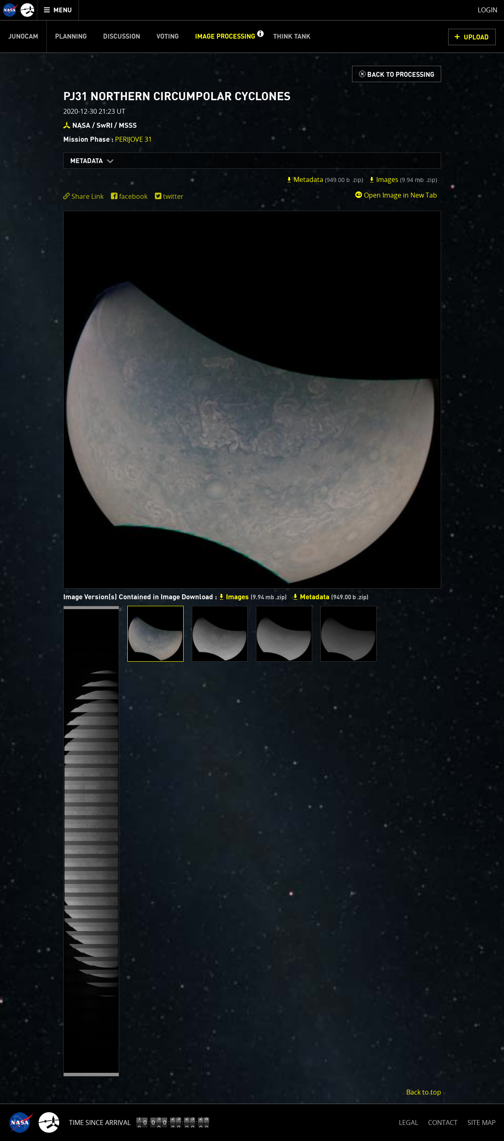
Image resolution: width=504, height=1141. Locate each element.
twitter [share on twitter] (173, 196)
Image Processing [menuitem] (225, 36)
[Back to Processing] (396, 74)
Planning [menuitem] (71, 36)
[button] (260, 37)
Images (403, 179)
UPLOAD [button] (476, 37)
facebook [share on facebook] (133, 196)
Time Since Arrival (100, 1122)
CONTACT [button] (443, 1122)
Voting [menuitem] (167, 36)
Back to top (423, 1092)
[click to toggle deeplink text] (85, 196)
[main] (252, 570)
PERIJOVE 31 (133, 139)
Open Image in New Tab (396, 195)
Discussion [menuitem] (121, 36)
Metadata (86, 161)
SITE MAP (481, 1122)
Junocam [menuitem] (23, 36)
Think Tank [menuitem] (292, 36)
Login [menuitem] (487, 9)
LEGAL (408, 1121)
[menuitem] (58, 10)
